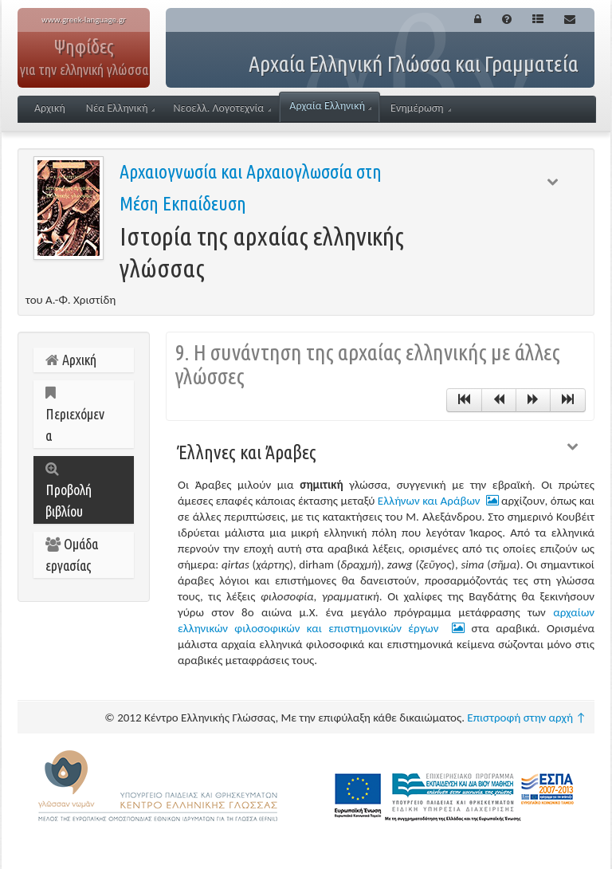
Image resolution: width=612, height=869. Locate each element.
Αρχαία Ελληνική (330, 105)
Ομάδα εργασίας (71, 554)
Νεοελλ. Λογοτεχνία (222, 108)
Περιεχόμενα (74, 414)
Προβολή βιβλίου (68, 490)
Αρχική (49, 108)
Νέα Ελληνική (120, 108)
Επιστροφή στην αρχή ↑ (526, 717)
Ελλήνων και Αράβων (438, 500)
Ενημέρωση (420, 108)
